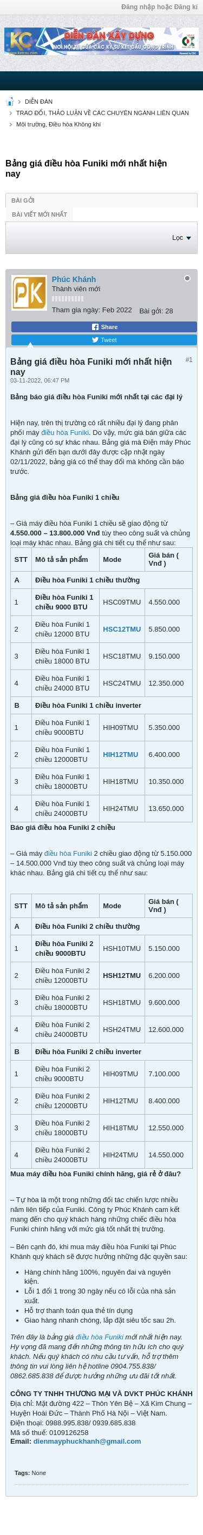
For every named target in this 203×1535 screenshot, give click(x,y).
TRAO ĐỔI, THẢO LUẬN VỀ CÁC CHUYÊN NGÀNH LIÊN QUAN (102, 113)
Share (104, 327)
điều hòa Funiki (65, 432)
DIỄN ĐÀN (39, 101)
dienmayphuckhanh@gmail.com (87, 1441)
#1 (189, 360)
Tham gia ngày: (76, 310)
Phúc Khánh (74, 279)
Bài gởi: (151, 311)
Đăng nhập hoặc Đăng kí (159, 7)
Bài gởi (23, 200)
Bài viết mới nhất (39, 214)
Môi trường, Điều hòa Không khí (58, 124)
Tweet (103, 340)
